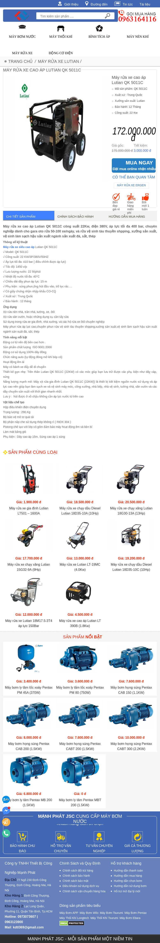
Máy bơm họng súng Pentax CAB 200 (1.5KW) (28, 746)
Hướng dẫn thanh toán (128, 870)
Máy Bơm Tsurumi (111, 912)
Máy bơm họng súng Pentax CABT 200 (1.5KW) (80, 746)
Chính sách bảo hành (76, 875)
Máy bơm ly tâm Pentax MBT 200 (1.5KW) (80, 802)
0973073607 (27, 916)
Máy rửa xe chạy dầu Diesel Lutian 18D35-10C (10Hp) (131, 567)
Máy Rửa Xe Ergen (131, 185)
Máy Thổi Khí (60, 36)
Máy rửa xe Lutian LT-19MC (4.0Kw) (80, 567)
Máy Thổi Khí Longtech (74, 918)
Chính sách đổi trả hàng (78, 870)
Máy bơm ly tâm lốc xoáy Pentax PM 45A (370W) (29, 690)
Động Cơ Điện (61, 53)
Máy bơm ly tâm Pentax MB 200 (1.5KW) (28, 802)
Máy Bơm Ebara (130, 918)
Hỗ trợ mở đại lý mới (127, 891)
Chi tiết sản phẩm (20, 216)
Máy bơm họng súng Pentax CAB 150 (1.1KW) (131, 690)
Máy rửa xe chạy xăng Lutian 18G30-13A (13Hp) (131, 511)
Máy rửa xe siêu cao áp (18, 247)
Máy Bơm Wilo (89, 912)
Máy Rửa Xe (22, 53)
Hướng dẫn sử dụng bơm (130, 886)
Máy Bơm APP (68, 912)
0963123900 (14, 922)
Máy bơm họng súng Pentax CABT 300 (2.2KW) (131, 746)
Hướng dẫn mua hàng (127, 216)
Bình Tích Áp (99, 36)
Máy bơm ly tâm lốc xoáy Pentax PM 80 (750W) (80, 690)
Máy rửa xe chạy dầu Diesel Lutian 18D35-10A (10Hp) (80, 511)
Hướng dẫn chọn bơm (128, 880)
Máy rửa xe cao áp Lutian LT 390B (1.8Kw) (80, 623)
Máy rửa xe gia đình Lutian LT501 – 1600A (28, 511)
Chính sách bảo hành (75, 216)
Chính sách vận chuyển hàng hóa (84, 891)
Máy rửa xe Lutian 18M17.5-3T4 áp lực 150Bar (28, 623)
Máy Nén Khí (138, 36)
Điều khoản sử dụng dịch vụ (81, 886)
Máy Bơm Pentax (136, 912)
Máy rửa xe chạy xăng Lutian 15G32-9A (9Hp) (29, 567)
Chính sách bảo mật (75, 880)
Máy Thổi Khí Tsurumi (104, 918)
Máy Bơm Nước (22, 36)
